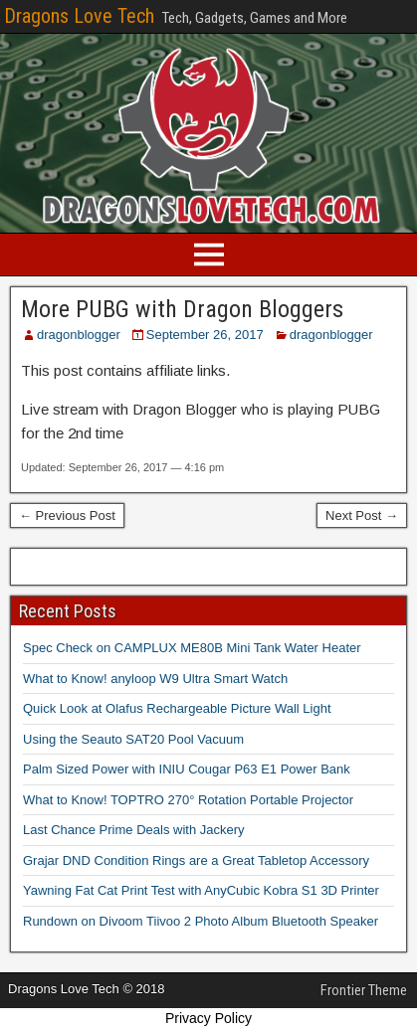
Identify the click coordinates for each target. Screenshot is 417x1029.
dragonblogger (78, 334)
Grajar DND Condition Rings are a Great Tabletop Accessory (196, 860)
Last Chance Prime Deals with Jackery (134, 829)
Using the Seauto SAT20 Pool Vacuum (133, 739)
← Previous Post (67, 515)
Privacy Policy (208, 1018)
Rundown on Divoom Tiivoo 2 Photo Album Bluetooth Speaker (200, 921)
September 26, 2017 (205, 334)
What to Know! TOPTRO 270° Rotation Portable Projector (188, 799)
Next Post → (361, 515)
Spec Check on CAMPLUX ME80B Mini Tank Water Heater (192, 647)
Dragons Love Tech (79, 16)
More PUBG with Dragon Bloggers (182, 309)
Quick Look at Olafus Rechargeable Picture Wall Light (177, 708)
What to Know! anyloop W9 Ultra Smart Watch (155, 678)
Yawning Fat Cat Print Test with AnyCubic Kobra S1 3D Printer (201, 890)
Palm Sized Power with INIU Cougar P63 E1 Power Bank (186, 769)
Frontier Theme (363, 990)
